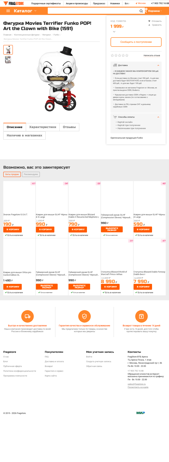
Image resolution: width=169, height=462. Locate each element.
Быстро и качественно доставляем (27, 356)
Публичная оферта (12, 397)
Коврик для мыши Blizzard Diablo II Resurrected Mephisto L (84, 246)
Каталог (23, 10)
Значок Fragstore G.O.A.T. (15, 245)
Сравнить (155, 25)
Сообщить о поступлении (136, 42)
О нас (6, 387)
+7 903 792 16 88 (160, 3)
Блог (127, 3)
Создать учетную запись (98, 392)
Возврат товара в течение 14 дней (141, 356)
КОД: (113, 21)
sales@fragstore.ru (137, 414)
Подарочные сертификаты (46, 3)
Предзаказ (99, 3)
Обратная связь (94, 397)
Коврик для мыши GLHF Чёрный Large (149, 246)
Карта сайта (51, 406)
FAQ (47, 387)
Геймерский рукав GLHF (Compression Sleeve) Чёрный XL (115, 246)
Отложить (155, 21)
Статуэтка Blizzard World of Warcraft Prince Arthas (114, 303)
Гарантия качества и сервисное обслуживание (84, 356)
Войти (89, 387)
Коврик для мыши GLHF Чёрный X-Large (51, 246)
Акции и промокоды (77, 3)
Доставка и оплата (54, 392)
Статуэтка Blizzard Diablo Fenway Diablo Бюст (149, 303)
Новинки (115, 3)
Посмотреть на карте (138, 418)
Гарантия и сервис (54, 401)
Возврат (49, 397)
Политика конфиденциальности (19, 401)
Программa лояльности (15, 406)
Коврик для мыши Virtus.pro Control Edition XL (17, 304)
